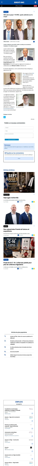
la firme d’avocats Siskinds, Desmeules (9, 108)
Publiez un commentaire (11, 139)
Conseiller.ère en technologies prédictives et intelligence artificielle (12, 409)
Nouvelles (6, 12)
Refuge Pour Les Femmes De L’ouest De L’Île (12, 435)
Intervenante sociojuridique (11, 432)
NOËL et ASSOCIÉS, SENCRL (9, 449)
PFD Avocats (7, 419)
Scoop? (35, 5)
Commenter (21, 201)
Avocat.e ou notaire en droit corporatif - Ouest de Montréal (11, 425)
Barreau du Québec (8, 413)
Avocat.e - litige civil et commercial (12, 417)
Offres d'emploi (19, 6)
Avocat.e (6, 447)
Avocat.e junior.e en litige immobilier (12, 455)
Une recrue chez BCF (14, 351)
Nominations (6, 194)
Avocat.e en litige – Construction (12, 440)
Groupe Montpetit (7, 428)
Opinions (5, 226)
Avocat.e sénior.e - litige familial (11, 462)
